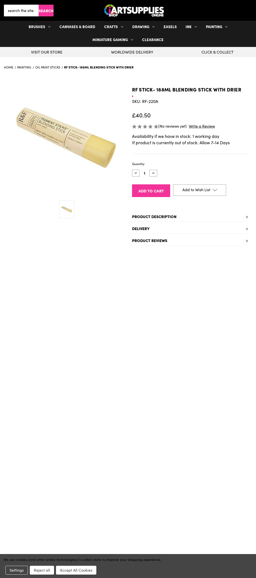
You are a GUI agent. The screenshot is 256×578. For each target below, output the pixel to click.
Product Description (154, 216)
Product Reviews (149, 240)
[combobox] (21, 10)
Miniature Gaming (112, 39)
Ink (191, 26)
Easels (170, 26)
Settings (17, 570)
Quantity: (138, 164)
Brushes (40, 26)
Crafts (113, 26)
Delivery (141, 228)
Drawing (143, 26)
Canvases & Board (77, 26)
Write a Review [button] (202, 126)
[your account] (249, 10)
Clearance (153, 39)
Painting (217, 26)
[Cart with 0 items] (251, 10)
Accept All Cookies (76, 570)
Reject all (42, 570)
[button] (251, 10)
